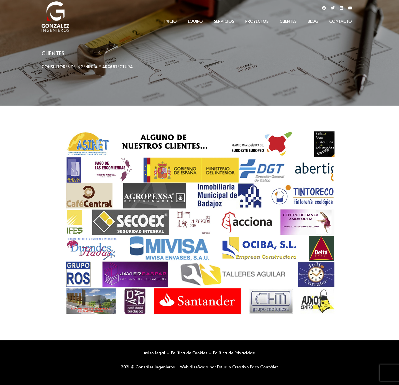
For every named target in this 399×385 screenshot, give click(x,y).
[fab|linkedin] (341, 8)
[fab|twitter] (333, 8)
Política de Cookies (189, 352)
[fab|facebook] (324, 8)
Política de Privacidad (234, 352)
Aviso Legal (154, 352)
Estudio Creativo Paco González (247, 366)
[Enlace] (55, 16)
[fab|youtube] (350, 8)
